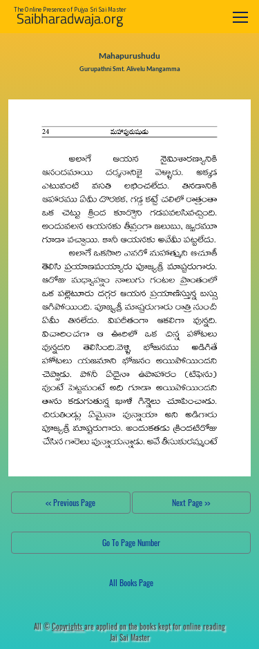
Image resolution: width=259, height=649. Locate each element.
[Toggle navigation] (240, 17)
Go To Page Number (131, 542)
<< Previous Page (70, 502)
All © (59, 626)
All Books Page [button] (131, 582)
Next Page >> (191, 502)
